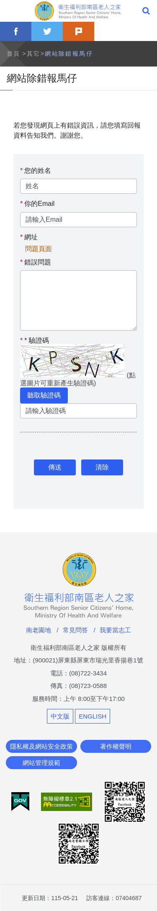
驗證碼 (34, 340)
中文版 (60, 716)
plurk (78, 31)
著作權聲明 (115, 746)
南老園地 (38, 630)
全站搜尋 (146, 11)
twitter (47, 31)
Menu (11, 11)
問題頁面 (38, 249)
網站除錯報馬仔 (69, 53)
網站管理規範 (41, 762)
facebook (15, 31)
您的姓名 (37, 170)
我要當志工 (115, 630)
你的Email (39, 203)
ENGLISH (92, 716)
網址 (31, 237)
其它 (34, 53)
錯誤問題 (37, 262)
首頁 (14, 53)
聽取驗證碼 (44, 395)
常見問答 (75, 630)
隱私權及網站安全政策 (41, 746)
